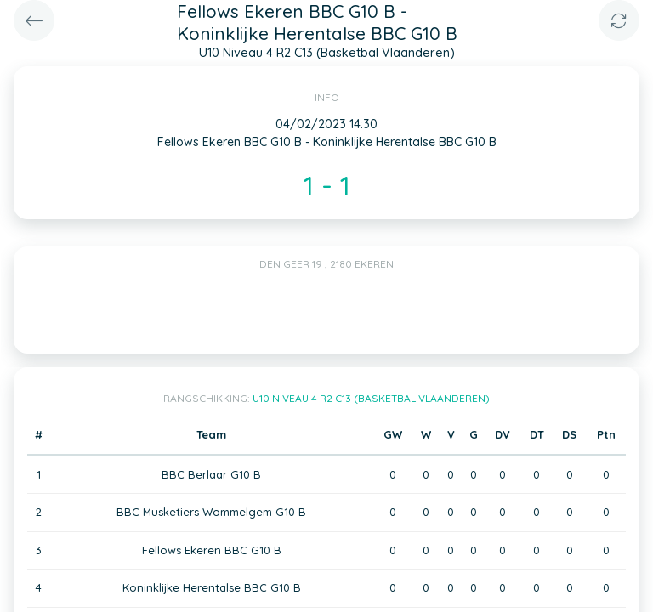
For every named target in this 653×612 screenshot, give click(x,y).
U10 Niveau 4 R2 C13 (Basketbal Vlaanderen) (371, 398)
